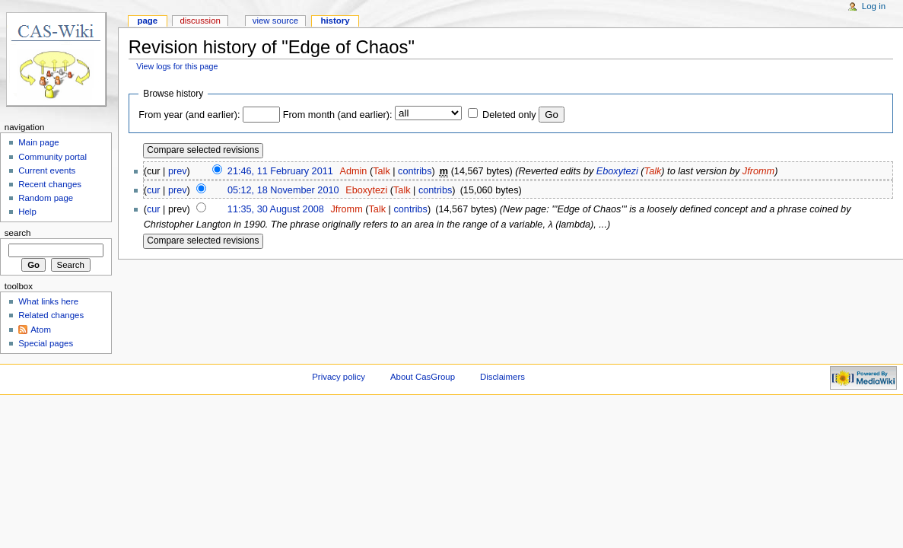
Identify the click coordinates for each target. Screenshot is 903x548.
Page (147, 20)
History (334, 20)
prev (177, 171)
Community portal (52, 156)
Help (27, 211)
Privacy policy (338, 376)
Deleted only (509, 115)
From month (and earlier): (338, 115)
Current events (46, 170)
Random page (45, 197)
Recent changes (49, 184)
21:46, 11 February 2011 (280, 171)
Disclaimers (502, 376)
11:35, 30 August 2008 (275, 209)
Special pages (45, 343)
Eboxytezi (617, 171)
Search (18, 232)
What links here (48, 301)
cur (154, 190)
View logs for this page (177, 66)
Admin (353, 171)
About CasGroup (422, 376)
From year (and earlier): (189, 115)
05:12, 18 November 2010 (283, 190)
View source (275, 20)
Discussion (200, 20)
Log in (874, 6)
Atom (40, 329)
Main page (38, 142)
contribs (414, 171)
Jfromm (758, 171)
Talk (381, 171)
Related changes (51, 315)
